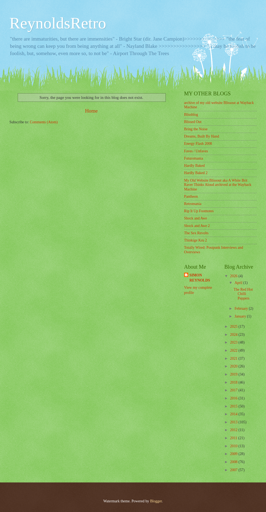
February (242, 309)
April (239, 283)
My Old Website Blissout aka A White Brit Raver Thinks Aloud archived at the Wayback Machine (217, 184)
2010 (234, 446)
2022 (234, 350)
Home (91, 111)
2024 (234, 335)
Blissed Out (193, 122)
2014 (234, 414)
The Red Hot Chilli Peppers (243, 293)
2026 (234, 276)
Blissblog (191, 115)
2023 (234, 342)
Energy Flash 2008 (198, 144)
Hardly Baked (194, 166)
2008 (234, 462)
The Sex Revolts (196, 233)
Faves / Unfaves (196, 151)
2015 (234, 406)
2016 (234, 398)
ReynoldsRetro (57, 23)
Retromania (192, 204)
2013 (234, 422)
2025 (234, 326)
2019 (234, 374)
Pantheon (191, 196)
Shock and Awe (195, 218)
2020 (234, 366)
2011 (234, 438)
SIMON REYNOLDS (199, 277)
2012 (234, 430)
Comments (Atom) (44, 122)
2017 (234, 390)
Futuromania (193, 158)
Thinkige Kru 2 (195, 240)
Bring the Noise (195, 129)
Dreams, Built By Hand (201, 136)
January (241, 316)
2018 (234, 382)
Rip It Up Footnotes (199, 211)
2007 (234, 470)
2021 (234, 358)
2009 (234, 454)
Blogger (156, 501)
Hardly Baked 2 (195, 173)
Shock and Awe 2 (197, 226)
